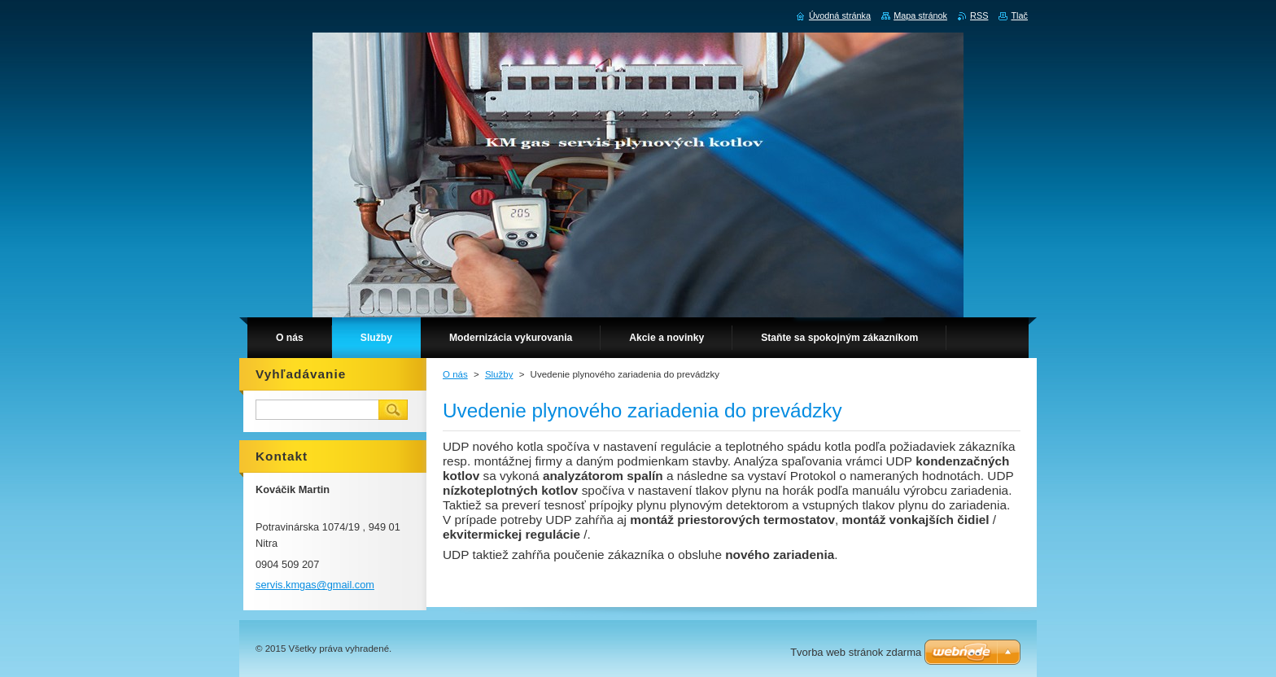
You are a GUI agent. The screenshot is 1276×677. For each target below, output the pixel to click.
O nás (455, 374)
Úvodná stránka (840, 15)
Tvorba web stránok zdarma (855, 652)
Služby (499, 374)
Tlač (1019, 15)
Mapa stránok (920, 15)
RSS (979, 15)
